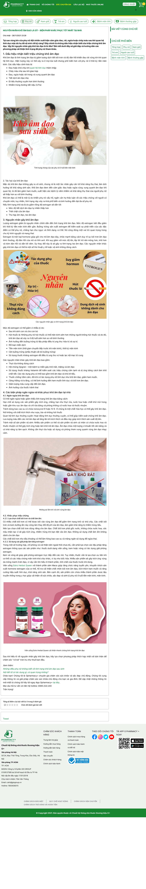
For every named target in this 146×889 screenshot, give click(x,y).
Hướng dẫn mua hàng (51, 744)
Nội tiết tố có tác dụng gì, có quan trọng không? (25, 672)
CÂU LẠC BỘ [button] (79, 4)
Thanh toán (48, 752)
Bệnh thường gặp (128, 21)
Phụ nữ (28, 21)
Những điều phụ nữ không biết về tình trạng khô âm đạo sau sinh (33, 669)
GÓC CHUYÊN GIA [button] (64, 5)
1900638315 (13, 786)
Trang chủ (33, 4)
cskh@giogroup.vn (14, 782)
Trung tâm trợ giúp (50, 740)
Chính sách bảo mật (33, 801)
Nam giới (45, 21)
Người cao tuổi (80, 21)
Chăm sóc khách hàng (52, 759)
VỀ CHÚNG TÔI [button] (48, 4)
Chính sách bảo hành (51, 763)
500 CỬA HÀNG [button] (34, 11)
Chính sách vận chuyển (85, 801)
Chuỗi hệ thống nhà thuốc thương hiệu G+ (91, 813)
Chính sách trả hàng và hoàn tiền (40, 805)
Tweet (6, 718)
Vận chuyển (48, 756)
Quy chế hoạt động (58, 801)
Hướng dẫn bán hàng (51, 748)
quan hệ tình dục (38, 68)
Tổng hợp (12, 21)
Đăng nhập (129, 4)
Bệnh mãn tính (104, 21)
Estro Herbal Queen (22, 565)
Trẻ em (61, 21)
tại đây (56, 682)
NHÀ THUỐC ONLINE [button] (95, 4)
